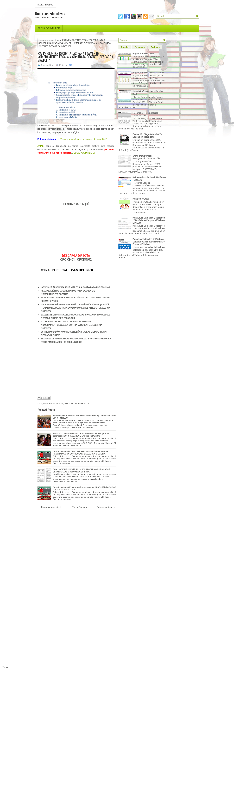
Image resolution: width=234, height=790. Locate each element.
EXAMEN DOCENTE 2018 (74, 40)
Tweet (6, 667)
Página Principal (45, 4)
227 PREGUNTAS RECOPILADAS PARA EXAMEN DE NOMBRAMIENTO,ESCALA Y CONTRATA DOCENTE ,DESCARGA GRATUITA (75, 57)
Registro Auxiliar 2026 (143, 53)
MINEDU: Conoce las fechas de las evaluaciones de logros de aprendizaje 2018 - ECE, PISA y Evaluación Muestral (81, 434)
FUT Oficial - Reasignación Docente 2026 (145, 114)
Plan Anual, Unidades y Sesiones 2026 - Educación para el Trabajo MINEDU (148, 220)
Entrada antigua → (106, 507)
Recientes (140, 47)
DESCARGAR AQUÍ (75, 204)
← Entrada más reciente (50, 507)
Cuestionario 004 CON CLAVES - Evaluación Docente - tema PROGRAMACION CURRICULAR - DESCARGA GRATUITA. (80, 452)
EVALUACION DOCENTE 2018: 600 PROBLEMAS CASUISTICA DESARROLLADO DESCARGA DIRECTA (81, 470)
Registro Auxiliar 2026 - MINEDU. (148, 72)
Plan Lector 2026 (140, 199)
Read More (88, 427)
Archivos (155, 47)
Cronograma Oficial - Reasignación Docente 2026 (146, 157)
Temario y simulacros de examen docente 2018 (83, 139)
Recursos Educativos (50, 13)
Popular (125, 47)
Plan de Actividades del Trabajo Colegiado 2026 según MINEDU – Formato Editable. (149, 242)
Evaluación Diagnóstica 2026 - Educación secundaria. (147, 135)
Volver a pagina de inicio (49, 28)
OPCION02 (84, 259)
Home (42, 40)
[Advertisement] (76, 178)
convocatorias (54, 40)
